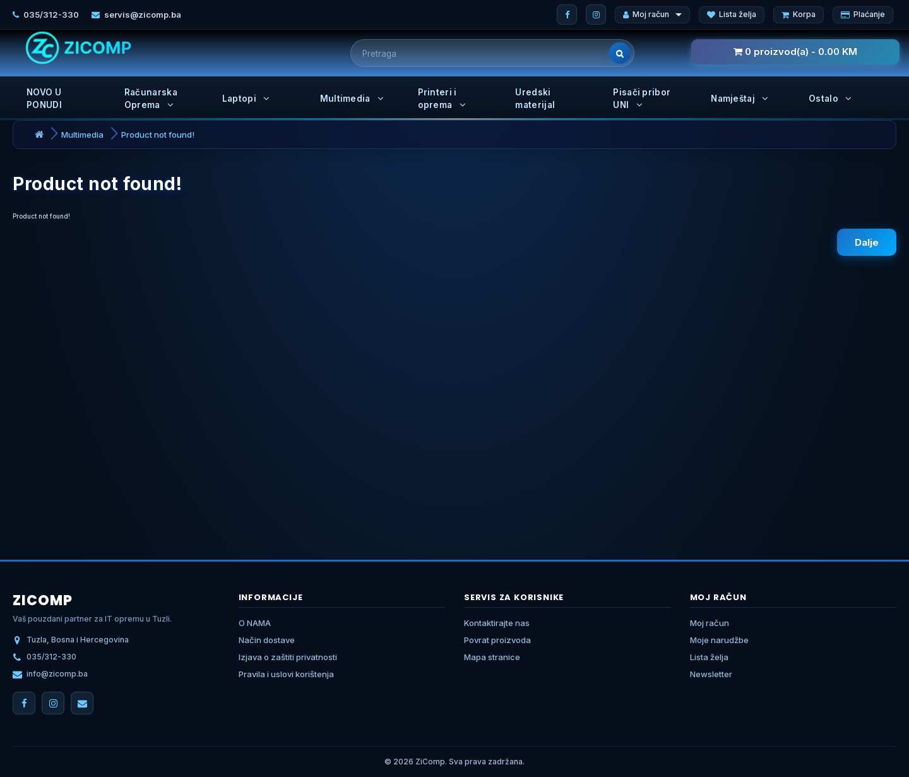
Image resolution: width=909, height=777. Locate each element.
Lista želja (731, 14)
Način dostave (267, 640)
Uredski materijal (535, 98)
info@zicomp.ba (57, 673)
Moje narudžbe (719, 640)
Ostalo (830, 98)
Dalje (867, 242)
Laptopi (246, 98)
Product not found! (157, 135)
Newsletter (711, 674)
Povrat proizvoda (497, 640)
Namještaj (739, 98)
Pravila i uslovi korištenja (286, 674)
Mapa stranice (492, 657)
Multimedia (352, 98)
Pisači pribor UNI (641, 98)
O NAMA (255, 623)
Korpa (798, 14)
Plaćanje (863, 14)
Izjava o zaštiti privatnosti (288, 657)
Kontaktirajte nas (497, 623)
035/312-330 (51, 14)
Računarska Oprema (150, 98)
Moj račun (652, 14)
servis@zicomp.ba (142, 14)
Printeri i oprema (442, 98)
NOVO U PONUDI (44, 98)
